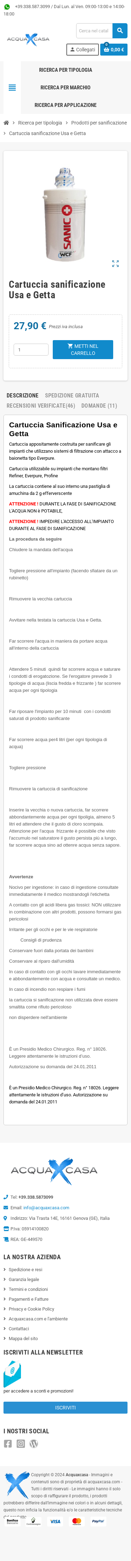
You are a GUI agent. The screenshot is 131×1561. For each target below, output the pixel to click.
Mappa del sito (23, 1338)
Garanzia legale (24, 1279)
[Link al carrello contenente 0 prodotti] (114, 50)
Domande (99, 405)
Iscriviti (65, 1407)
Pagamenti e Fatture (29, 1299)
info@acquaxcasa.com (46, 1207)
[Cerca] (101, 30)
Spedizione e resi (25, 1269)
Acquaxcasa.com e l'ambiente (38, 1318)
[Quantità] (31, 350)
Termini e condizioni (28, 1289)
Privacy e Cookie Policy (31, 1309)
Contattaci (19, 1328)
